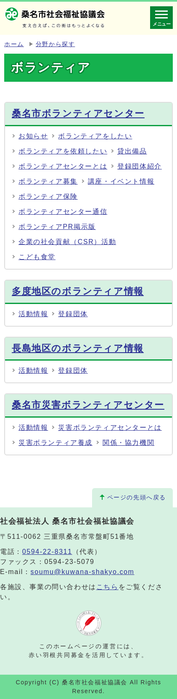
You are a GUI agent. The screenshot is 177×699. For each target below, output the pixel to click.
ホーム (14, 44)
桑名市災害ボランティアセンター (88, 405)
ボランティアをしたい (95, 136)
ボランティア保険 (48, 196)
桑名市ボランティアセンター (78, 113)
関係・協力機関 (128, 442)
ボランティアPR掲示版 (57, 226)
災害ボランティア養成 (55, 442)
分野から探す (55, 44)
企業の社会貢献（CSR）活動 (67, 241)
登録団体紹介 (139, 166)
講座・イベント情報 (121, 181)
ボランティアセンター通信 (62, 211)
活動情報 (33, 313)
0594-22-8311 (47, 551)
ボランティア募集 (48, 181)
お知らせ (33, 136)
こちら (107, 586)
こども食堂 (36, 256)
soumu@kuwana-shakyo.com (83, 571)
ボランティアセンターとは (62, 166)
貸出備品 (132, 151)
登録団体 (72, 313)
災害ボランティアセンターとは (109, 427)
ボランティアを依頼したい (62, 151)
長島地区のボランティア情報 (78, 348)
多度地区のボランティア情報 (78, 291)
